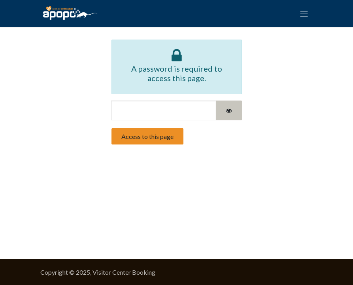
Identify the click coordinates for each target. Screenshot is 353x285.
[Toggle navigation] (304, 13)
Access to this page (147, 136)
